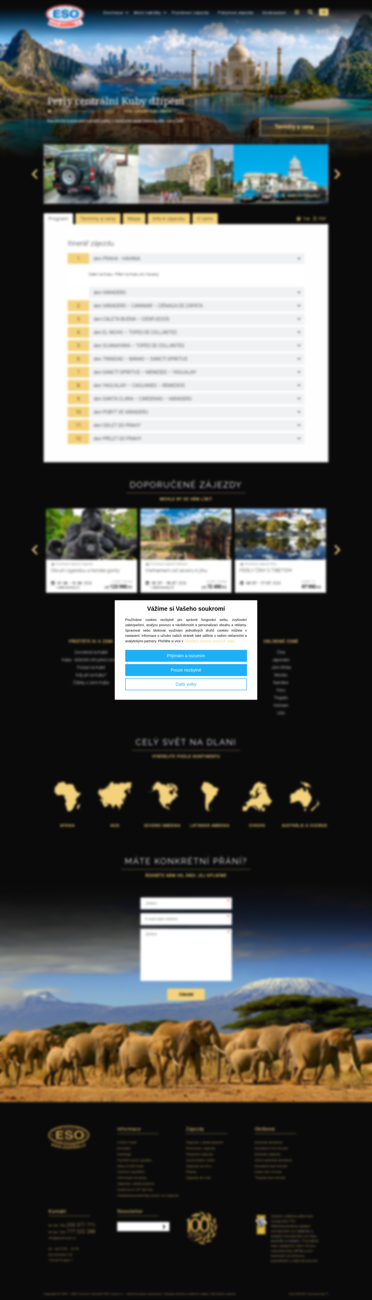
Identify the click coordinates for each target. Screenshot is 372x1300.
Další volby (186, 684)
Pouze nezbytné (186, 670)
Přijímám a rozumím (186, 655)
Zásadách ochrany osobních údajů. (210, 641)
